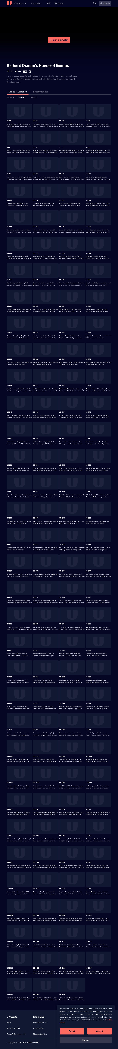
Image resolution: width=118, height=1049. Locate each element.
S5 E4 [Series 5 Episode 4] (88, 121)
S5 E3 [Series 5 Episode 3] (61, 121)
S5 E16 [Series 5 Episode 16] (88, 200)
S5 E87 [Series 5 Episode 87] (35, 650)
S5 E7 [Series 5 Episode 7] (61, 147)
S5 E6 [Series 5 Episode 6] (35, 147)
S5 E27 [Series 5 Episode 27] (62, 280)
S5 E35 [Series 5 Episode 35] (62, 332)
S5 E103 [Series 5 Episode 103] (36, 756)
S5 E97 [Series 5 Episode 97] (88, 703)
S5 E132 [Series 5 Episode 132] (62, 941)
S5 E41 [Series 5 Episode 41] (9, 385)
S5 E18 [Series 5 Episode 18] (35, 227)
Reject (72, 1031)
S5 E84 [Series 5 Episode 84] (62, 624)
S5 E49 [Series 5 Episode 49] (9, 438)
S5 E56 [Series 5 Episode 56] (88, 465)
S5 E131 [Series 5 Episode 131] (36, 941)
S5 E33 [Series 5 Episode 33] (9, 332)
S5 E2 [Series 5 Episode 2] (35, 121)
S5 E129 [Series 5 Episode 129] (89, 915)
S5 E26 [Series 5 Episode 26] (35, 280)
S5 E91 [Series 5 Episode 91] (35, 677)
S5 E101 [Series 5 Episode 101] (88, 730)
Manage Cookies (40, 1034)
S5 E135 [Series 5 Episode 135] (36, 968)
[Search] (95, 3)
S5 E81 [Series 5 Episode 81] (88, 597)
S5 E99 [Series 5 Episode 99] (35, 730)
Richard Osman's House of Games (38, 65)
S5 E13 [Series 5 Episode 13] (9, 200)
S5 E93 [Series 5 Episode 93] (88, 677)
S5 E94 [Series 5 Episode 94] (9, 703)
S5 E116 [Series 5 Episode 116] (62, 836)
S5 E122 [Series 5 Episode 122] (10, 889)
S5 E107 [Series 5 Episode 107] (36, 783)
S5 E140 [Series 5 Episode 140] (62, 994)
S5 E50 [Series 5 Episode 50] (35, 438)
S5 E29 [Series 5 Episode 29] (9, 306)
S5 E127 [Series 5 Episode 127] (36, 915)
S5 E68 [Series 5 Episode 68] (62, 518)
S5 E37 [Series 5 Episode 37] (9, 359)
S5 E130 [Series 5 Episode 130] (10, 941)
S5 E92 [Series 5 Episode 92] (62, 677)
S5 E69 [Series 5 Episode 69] (88, 518)
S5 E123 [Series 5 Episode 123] (36, 889)
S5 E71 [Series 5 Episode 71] (35, 544)
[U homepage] (9, 3)
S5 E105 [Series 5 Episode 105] (89, 756)
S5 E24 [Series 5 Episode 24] (88, 253)
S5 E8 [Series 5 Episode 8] (88, 147)
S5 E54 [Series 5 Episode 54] (35, 465)
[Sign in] (105, 3)
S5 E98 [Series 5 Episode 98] (9, 730)
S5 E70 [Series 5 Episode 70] (9, 544)
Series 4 (10, 97)
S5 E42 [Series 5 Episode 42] (35, 385)
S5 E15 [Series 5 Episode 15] (61, 200)
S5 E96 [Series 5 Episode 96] (62, 703)
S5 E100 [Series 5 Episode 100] (62, 730)
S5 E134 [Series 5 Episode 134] (10, 968)
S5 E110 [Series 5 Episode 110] (10, 809)
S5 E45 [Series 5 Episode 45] (9, 412)
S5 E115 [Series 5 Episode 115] (36, 836)
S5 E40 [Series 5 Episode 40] (88, 359)
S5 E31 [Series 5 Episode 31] (61, 306)
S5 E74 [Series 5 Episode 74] (9, 571)
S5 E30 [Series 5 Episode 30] (35, 306)
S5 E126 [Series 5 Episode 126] (10, 915)
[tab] (40, 92)
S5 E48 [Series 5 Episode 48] (88, 412)
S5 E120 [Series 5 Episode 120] (62, 862)
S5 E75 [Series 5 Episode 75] (35, 571)
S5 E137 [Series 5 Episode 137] (88, 968)
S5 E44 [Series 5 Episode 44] (88, 385)
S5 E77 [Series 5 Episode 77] (88, 571)
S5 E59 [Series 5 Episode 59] (62, 491)
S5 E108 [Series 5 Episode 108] (62, 783)
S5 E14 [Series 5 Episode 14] (35, 200)
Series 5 (21, 97)
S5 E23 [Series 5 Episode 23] (62, 253)
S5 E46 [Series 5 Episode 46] (35, 412)
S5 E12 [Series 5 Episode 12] (88, 174)
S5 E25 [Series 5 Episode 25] (9, 280)
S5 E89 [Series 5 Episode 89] (88, 650)
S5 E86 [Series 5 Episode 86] (9, 650)
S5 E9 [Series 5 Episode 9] (9, 174)
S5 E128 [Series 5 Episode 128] (62, 915)
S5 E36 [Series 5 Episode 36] (88, 332)
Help (9, 1022)
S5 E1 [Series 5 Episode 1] (9, 121)
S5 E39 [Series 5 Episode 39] (62, 359)
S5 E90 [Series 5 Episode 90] (9, 677)
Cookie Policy (38, 1028)
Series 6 (33, 97)
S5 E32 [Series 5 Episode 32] (88, 306)
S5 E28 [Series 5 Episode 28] (88, 280)
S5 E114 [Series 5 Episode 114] (9, 836)
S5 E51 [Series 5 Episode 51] (61, 438)
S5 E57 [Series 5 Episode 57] (9, 491)
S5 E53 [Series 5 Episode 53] (9, 465)
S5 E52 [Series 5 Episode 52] (88, 438)
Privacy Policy (38, 1022)
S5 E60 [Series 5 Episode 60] (88, 491)
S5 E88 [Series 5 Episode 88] (62, 650)
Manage (86, 1040)
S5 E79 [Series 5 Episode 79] (35, 597)
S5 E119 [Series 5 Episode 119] (36, 862)
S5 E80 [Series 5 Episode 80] (62, 597)
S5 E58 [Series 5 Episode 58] (35, 491)
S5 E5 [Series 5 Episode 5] (9, 147)
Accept (99, 1031)
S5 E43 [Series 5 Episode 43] (62, 385)
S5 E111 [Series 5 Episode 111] (35, 809)
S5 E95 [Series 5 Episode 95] (35, 703)
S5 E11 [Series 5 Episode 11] (61, 174)
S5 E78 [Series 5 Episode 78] (9, 597)
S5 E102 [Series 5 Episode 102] (10, 756)
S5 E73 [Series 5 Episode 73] (88, 544)
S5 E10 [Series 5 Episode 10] (35, 174)
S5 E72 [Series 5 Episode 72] (62, 544)
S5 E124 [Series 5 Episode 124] (62, 889)
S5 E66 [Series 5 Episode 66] (9, 518)
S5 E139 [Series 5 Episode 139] (36, 994)
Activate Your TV (13, 1028)
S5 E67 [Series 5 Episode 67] (35, 518)
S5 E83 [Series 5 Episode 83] (35, 624)
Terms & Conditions (14, 1034)
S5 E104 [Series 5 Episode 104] (62, 756)
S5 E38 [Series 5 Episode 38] (35, 359)
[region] (86, 1026)
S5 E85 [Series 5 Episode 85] (88, 624)
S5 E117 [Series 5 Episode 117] (88, 836)
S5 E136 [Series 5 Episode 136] (62, 968)
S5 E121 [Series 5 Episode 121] (88, 862)
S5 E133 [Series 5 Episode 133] (88, 941)
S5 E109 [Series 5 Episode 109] (89, 783)
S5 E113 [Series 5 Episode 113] (88, 809)
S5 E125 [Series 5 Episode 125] (89, 889)
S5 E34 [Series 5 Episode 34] (35, 332)
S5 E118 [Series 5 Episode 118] (9, 862)
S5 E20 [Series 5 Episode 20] (88, 227)
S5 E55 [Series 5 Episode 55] (62, 465)
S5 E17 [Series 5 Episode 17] (9, 227)
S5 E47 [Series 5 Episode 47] (62, 412)
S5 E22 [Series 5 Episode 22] (35, 253)
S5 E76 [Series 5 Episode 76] (62, 571)
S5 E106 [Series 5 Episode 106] (10, 783)
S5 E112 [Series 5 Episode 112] (62, 809)
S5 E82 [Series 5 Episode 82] (9, 624)
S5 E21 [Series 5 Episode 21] (9, 253)
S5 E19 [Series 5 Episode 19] (61, 227)
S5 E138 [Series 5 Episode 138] (10, 994)
